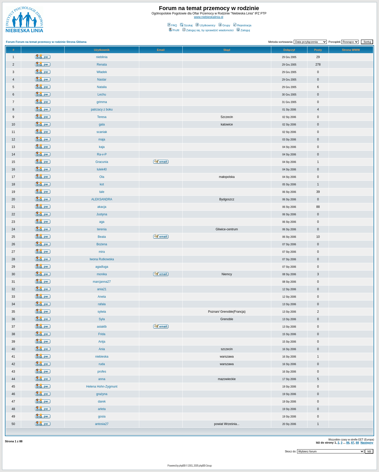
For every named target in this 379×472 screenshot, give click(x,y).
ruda (102, 364)
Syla (102, 319)
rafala (102, 304)
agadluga (101, 267)
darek (102, 401)
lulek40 (102, 169)
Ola (101, 177)
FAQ (172, 25)
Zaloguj (243, 30)
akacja (101, 207)
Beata (102, 237)
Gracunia (102, 162)
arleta (102, 409)
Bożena (102, 244)
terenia (102, 229)
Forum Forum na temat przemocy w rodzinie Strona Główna (46, 41)
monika (102, 274)
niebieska (102, 356)
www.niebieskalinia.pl (208, 17)
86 (347, 442)
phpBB (182, 465)
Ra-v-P (101, 154)
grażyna (101, 394)
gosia (102, 416)
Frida (101, 334)
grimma (102, 102)
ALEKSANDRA (101, 199)
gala (102, 124)
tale (101, 192)
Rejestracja (242, 25)
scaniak (102, 132)
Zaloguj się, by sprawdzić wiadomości (208, 30)
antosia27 (102, 424)
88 (357, 442)
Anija (101, 341)
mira (102, 252)
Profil (174, 30)
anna (101, 379)
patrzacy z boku (102, 109)
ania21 (101, 289)
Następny (366, 442)
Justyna (101, 214)
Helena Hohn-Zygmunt (102, 386)
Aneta (102, 296)
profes (101, 371)
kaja (102, 147)
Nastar (101, 79)
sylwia (102, 311)
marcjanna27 (102, 282)
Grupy (224, 25)
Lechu (102, 94)
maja (101, 139)
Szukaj (186, 25)
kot (102, 184)
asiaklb (101, 326)
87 (352, 442)
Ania (102, 349)
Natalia (101, 87)
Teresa (101, 117)
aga (101, 222)
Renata (102, 64)
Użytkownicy (205, 25)
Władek (102, 72)
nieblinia (101, 57)
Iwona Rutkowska (102, 259)
